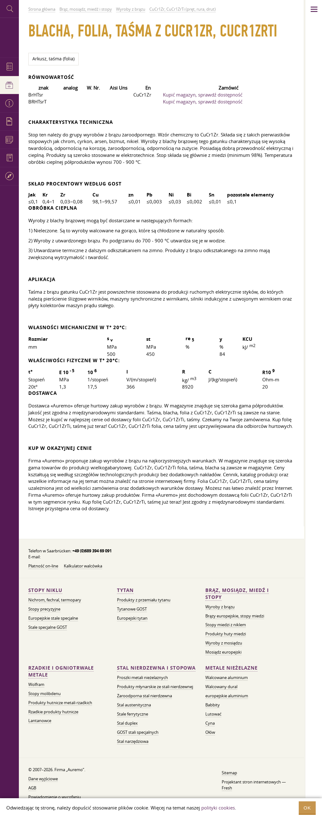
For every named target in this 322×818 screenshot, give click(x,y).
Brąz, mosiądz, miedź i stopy (237, 593)
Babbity (212, 705)
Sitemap (229, 773)
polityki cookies (218, 807)
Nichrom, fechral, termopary (54, 600)
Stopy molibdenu (44, 693)
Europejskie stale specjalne (53, 618)
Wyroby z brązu (220, 607)
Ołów (210, 732)
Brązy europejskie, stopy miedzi (234, 616)
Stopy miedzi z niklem (225, 624)
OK (307, 807)
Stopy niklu (45, 590)
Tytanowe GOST (132, 609)
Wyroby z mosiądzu (223, 643)
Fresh (227, 788)
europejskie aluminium (226, 696)
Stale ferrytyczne (132, 714)
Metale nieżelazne (231, 668)
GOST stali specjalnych (137, 732)
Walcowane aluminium (226, 677)
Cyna (210, 723)
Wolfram (36, 684)
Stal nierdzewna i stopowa (156, 668)
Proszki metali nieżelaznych (142, 677)
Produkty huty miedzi (225, 634)
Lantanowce (39, 720)
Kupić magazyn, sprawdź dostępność (202, 94)
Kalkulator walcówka (83, 566)
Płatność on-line (43, 566)
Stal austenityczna (134, 705)
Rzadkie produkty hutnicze (53, 712)
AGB (32, 788)
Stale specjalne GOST (47, 627)
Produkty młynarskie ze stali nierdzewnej (155, 686)
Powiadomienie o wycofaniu (54, 797)
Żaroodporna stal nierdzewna (144, 696)
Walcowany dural (221, 686)
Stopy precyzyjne (44, 609)
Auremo (9, 37)
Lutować (213, 714)
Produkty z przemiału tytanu (143, 600)
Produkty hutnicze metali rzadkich (60, 702)
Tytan (125, 590)
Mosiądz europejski (223, 652)
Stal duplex (127, 723)
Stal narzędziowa (132, 741)
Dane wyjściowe (43, 779)
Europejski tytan (132, 618)
